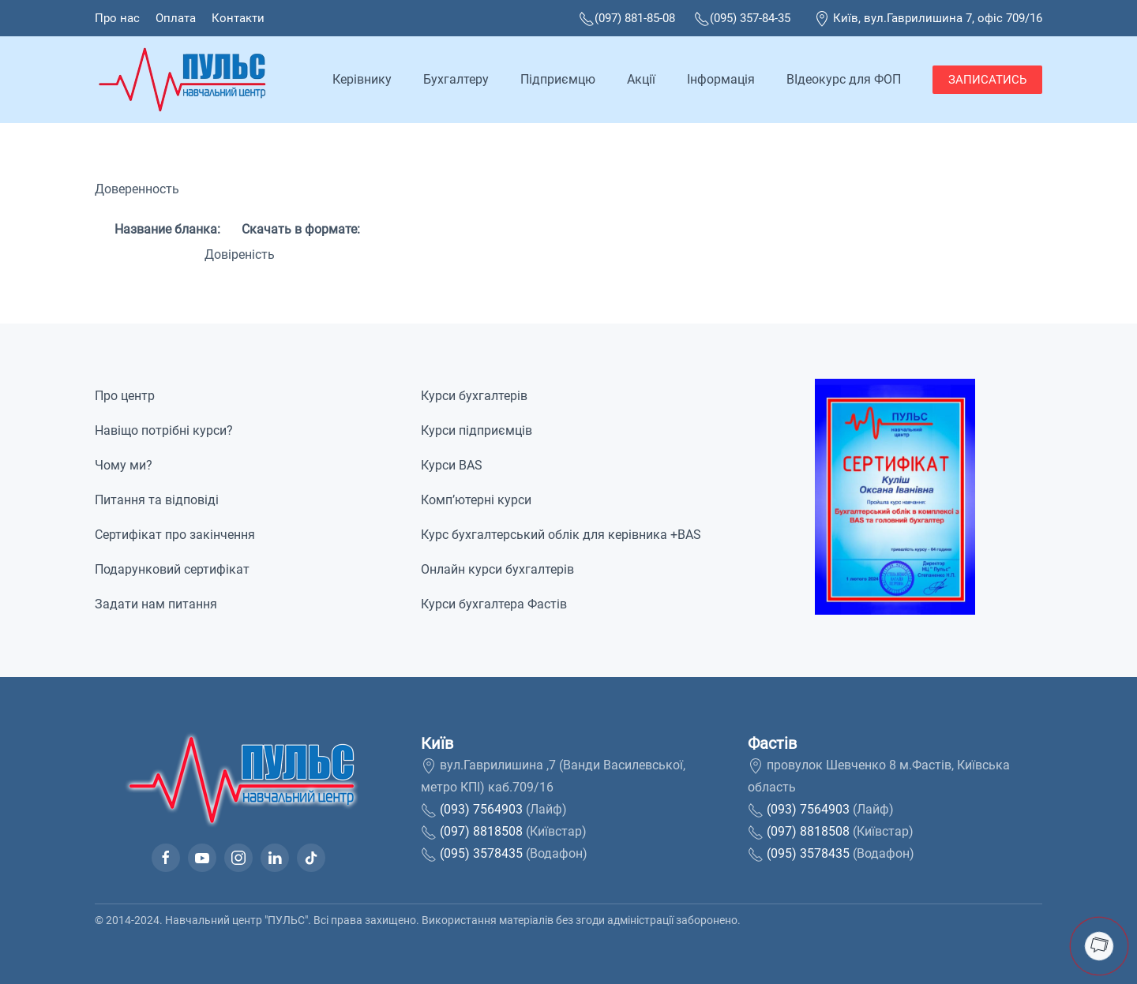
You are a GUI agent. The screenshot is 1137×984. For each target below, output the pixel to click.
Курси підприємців (476, 430)
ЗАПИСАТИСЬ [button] (987, 80)
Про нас (117, 18)
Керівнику (362, 79)
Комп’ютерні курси (476, 499)
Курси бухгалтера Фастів (494, 604)
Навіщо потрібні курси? (164, 430)
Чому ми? (123, 465)
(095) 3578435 (481, 853)
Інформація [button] (721, 79)
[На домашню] (185, 79)
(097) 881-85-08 (627, 18)
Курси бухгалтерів (474, 395)
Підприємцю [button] (557, 79)
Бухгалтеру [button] (456, 79)
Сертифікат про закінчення (175, 534)
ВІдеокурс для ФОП (843, 79)
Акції (641, 79)
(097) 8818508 (481, 831)
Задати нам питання (156, 604)
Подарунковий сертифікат (172, 569)
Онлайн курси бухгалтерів (497, 569)
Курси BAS (451, 465)
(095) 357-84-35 (742, 18)
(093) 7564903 (481, 809)
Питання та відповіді (157, 499)
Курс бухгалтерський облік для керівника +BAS (561, 534)
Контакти (238, 18)
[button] (895, 495)
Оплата (176, 18)
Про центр (125, 395)
